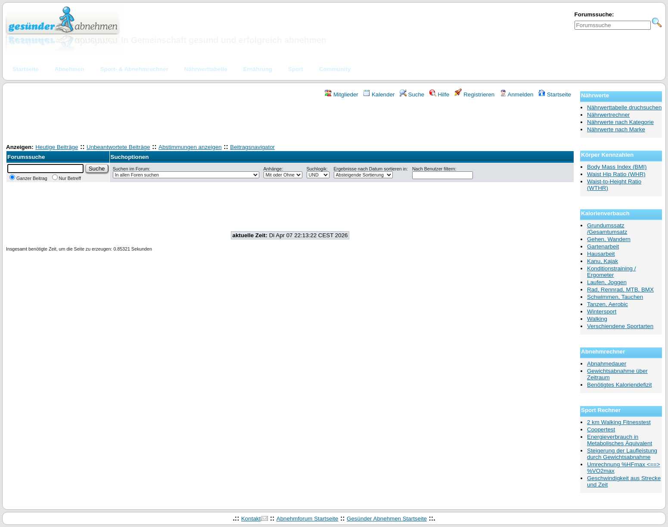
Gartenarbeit (603, 246)
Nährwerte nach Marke (616, 129)
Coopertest (601, 429)
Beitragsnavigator (252, 147)
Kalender (379, 94)
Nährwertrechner (608, 115)
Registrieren (474, 94)
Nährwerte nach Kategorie (620, 122)
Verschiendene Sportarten (620, 326)
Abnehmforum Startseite (308, 518)
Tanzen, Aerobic (607, 304)
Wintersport (601, 311)
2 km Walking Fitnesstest (619, 422)
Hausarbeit (601, 254)
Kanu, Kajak (602, 261)
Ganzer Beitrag (28, 178)
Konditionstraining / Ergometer (611, 271)
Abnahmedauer (606, 363)
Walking (597, 319)
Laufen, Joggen (607, 282)
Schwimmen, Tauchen (615, 297)
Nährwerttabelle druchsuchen (624, 107)
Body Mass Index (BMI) (617, 167)
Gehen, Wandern (609, 239)
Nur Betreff (66, 178)
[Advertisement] (290, 121)
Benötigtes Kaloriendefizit (619, 384)
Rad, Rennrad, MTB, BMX (620, 289)
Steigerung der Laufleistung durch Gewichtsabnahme (622, 453)
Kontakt (251, 518)
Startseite (554, 94)
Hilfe (439, 94)
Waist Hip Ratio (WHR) (616, 174)
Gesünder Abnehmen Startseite (387, 518)
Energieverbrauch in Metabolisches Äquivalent (619, 440)
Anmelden (517, 94)
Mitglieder (341, 94)
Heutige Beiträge (56, 147)
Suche (412, 94)
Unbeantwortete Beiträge (118, 147)
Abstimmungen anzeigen (190, 147)
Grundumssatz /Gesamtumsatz (607, 228)
